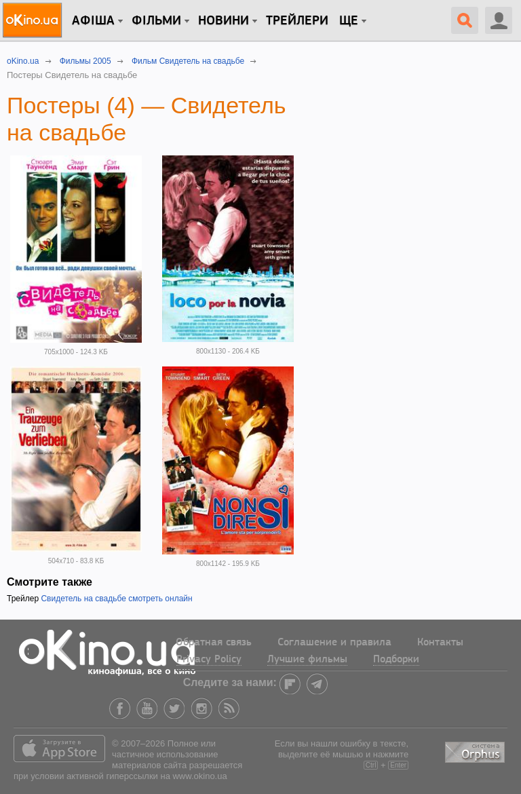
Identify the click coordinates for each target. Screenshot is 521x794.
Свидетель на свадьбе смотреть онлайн (116, 598)
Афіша (93, 21)
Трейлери (297, 21)
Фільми (156, 21)
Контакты (440, 642)
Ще (348, 21)
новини (223, 21)
